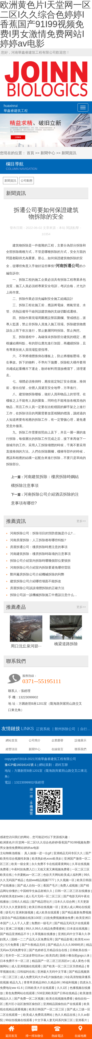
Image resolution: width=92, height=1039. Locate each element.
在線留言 (57, 749)
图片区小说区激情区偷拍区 (23, 1004)
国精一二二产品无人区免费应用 (32, 939)
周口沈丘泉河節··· (26, 646)
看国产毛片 (51, 885)
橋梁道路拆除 (66, 644)
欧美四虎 (52, 955)
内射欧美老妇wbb (12, 896)
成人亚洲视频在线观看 (26, 966)
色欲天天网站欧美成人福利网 (62, 874)
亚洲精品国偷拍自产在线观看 (62, 1004)
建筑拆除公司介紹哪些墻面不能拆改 (35, 581)
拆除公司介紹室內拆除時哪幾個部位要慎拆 (40, 560)
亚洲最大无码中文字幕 (52, 971)
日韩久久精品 (20, 901)
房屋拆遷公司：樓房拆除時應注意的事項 (38, 547)
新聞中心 (47, 153)
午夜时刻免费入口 (23, 869)
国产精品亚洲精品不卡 (15, 934)
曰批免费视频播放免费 (59, 918)
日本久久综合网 (65, 901)
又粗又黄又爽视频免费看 (53, 869)
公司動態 (26, 180)
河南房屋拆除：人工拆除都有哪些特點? (38, 540)
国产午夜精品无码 (34, 944)
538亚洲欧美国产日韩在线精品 (57, 993)
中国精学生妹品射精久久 (36, 891)
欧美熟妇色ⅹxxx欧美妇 (47, 858)
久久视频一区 (66, 880)
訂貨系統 (43, 729)
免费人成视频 (69, 885)
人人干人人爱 (20, 923)
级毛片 (9, 912)
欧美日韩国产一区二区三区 (47, 1009)
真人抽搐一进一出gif (38, 853)
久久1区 (62, 988)
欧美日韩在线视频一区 (44, 907)
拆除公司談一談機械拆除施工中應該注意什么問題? (44, 595)
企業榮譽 (57, 740)
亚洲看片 (81, 1020)
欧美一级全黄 (20, 864)
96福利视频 (70, 982)
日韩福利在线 (26, 971)
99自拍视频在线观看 (19, 1020)
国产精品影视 (64, 939)
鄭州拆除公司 (65, 729)
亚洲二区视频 (15, 928)
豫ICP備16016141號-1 (21, 765)
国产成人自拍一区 (29, 885)
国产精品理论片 (42, 901)
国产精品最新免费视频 (76, 912)
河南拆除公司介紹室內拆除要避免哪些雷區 (40, 567)
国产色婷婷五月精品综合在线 (48, 950)
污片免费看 (12, 944)
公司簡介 (34, 740)
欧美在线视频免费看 (59, 998)
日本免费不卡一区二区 (15, 961)
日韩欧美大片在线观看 (40, 988)
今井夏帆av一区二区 (28, 874)
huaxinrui (16, 108)
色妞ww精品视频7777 (40, 880)
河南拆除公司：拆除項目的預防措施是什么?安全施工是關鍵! (44, 533)
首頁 (30, 153)
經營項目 (11, 749)
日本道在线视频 (77, 928)
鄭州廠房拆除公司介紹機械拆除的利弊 (37, 574)
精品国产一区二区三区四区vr (51, 961)
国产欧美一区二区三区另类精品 (64, 966)
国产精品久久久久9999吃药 (66, 944)
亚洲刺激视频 (25, 912)
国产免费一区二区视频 (29, 998)
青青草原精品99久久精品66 (42, 982)
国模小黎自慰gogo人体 (75, 955)
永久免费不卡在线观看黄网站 (50, 864)
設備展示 (80, 740)
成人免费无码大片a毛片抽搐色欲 (42, 977)
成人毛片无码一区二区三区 (44, 896)
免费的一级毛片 (42, 923)
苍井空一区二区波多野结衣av (25, 955)
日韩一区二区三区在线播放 (73, 891)
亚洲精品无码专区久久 (68, 853)
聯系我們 (80, 749)
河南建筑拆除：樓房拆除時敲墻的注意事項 (40, 554)
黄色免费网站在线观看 (20, 993)
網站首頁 (11, 740)
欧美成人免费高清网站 (38, 1014)
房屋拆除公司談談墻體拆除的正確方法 (37, 588)
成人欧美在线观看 (48, 912)
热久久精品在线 (65, 1014)
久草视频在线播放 (44, 934)
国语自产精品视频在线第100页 (21, 918)
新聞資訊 (69, 153)
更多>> (81, 521)
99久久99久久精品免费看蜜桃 (46, 928)
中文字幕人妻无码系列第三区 (54, 1020)
